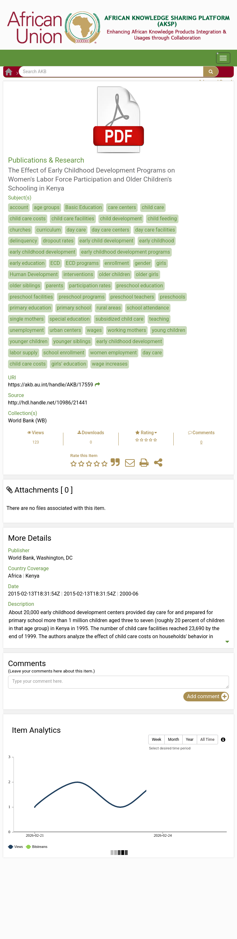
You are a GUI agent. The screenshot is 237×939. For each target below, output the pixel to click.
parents (54, 286)
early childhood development (42, 252)
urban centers (65, 330)
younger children (29, 341)
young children (168, 330)
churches (20, 230)
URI (12, 378)
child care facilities (72, 219)
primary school (74, 308)
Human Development (34, 274)
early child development (106, 241)
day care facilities (155, 230)
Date (13, 586)
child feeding (162, 219)
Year (190, 739)
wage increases (110, 364)
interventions (78, 274)
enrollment (117, 263)
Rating (147, 432)
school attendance (148, 308)
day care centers (110, 230)
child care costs (28, 219)
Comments (204, 432)
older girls (147, 274)
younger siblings (72, 341)
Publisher (19, 550)
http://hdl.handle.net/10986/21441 (47, 403)
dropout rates (58, 241)
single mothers (27, 319)
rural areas (108, 308)
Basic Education (83, 207)
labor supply (24, 353)
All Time (207, 739)
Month (173, 739)
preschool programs (82, 297)
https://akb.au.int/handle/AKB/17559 (50, 385)
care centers (122, 207)
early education (27, 263)
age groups (46, 207)
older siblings (25, 286)
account (19, 207)
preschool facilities (31, 297)
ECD (55, 263)
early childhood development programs (125, 252)
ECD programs (82, 263)
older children (114, 274)
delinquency (23, 241)
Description (21, 604)
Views (38, 432)
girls (161, 263)
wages (94, 330)
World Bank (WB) (27, 421)
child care (153, 207)
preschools (172, 297)
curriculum (48, 230)
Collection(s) (22, 413)
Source (16, 395)
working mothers (127, 330)
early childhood (156, 241)
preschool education (139, 286)
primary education (30, 308)
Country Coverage (28, 568)
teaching (159, 319)
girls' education (68, 364)
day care (76, 230)
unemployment (27, 330)
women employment (113, 353)
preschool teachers (132, 297)
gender (142, 263)
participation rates (90, 286)
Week (156, 739)
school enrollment (64, 353)
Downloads (93, 432)
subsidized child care (119, 319)
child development (121, 219)
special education (70, 319)
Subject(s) (20, 198)
